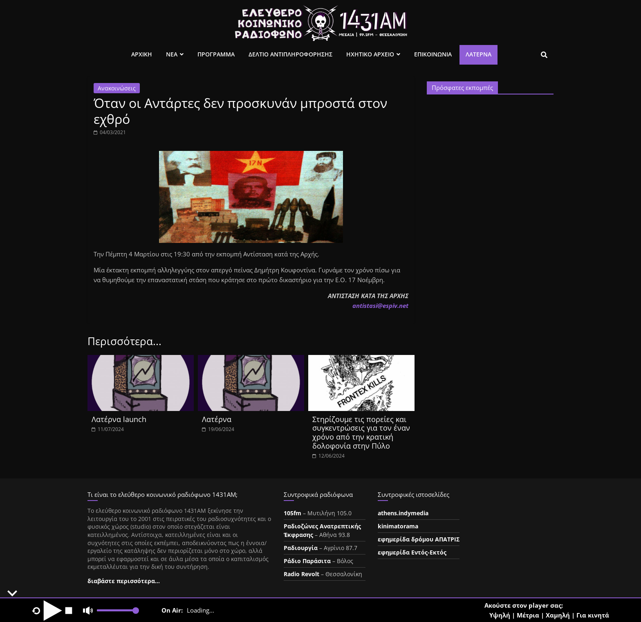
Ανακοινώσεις (117, 88)
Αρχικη (141, 54)
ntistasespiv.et (380, 305)
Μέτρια (528, 615)
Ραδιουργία (301, 548)
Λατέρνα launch (119, 419)
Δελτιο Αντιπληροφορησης (290, 54)
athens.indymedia (403, 513)
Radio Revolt (301, 574)
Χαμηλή (558, 615)
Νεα (171, 54)
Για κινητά (592, 615)
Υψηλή (499, 615)
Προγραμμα (216, 54)
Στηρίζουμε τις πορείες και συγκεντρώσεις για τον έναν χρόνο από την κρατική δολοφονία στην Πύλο (361, 432)
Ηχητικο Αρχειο (370, 54)
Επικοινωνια (433, 54)
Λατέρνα (478, 54)
